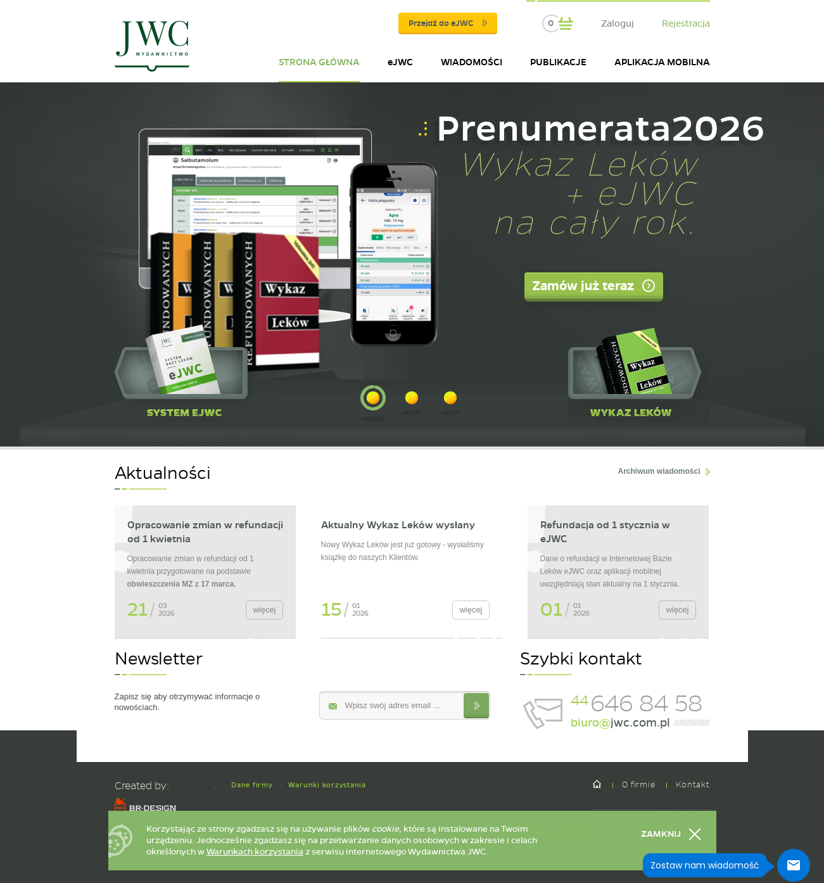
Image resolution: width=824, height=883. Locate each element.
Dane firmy (252, 784)
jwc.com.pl (620, 722)
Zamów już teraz (583, 285)
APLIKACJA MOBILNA (662, 62)
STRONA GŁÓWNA (319, 62)
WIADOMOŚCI (471, 62)
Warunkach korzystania (254, 851)
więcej (264, 609)
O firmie (638, 784)
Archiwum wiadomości (659, 471)
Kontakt (692, 784)
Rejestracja (686, 23)
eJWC (400, 62)
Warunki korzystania (327, 784)
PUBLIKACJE (558, 62)
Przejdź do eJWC (448, 23)
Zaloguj (617, 23)
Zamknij (661, 834)
